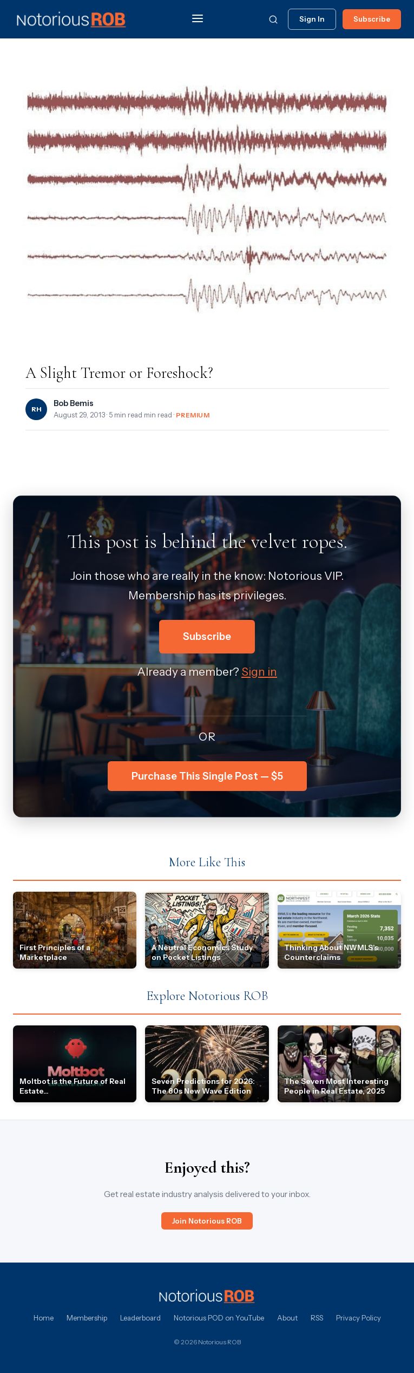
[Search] (273, 19)
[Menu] (197, 19)
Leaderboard (140, 1317)
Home (44, 1317)
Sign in (259, 671)
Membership (87, 1317)
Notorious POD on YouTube (219, 1317)
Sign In (312, 19)
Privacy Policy (358, 1317)
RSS (317, 1317)
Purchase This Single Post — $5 (207, 776)
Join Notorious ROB (207, 1221)
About (287, 1317)
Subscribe (371, 19)
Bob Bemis (74, 403)
